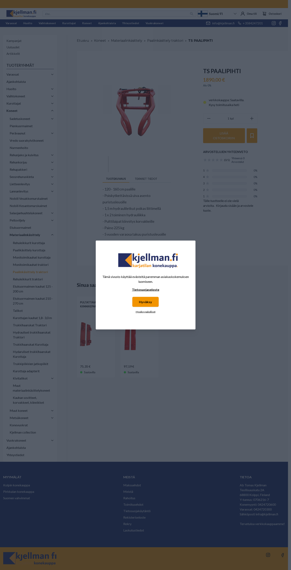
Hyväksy (145, 302)
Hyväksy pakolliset (145, 311)
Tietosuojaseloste (145, 289)
